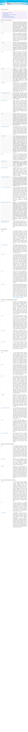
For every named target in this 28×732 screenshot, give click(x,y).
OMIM (2, 445)
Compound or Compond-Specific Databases (9, 14)
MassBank (2, 394)
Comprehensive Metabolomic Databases (9, 17)
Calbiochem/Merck (4, 161)
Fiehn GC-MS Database (4, 433)
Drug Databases (5, 13)
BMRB (2, 364)
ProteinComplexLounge (4, 167)
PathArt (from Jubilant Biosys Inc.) (6, 187)
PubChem (2, 301)
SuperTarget (3, 284)
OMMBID (2, 466)
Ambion (2, 153)
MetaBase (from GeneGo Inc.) (5, 202)
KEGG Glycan (3, 341)
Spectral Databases (6, 15)
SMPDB (5, 1)
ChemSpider (3, 330)
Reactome (2, 68)
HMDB (2, 352)
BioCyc (2, 51)
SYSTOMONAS (3, 512)
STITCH (2, 271)
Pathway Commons (4, 100)
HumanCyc (2, 42)
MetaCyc (2, 33)
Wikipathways (3, 82)
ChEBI (2, 315)
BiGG (2, 502)
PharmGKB (3, 254)
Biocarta (2, 113)
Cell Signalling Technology (5, 126)
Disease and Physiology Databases (8, 16)
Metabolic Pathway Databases (7, 12)
